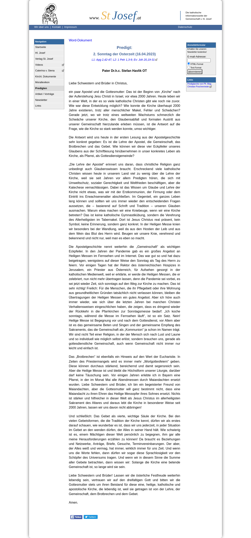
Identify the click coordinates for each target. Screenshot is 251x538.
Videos (39, 64)
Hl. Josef (40, 52)
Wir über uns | (43, 26)
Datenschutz (185, 26)
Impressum (70, 26)
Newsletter (41, 99)
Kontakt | (58, 26)
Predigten (41, 88)
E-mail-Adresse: (196, 56)
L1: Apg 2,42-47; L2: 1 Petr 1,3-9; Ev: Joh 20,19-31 (123, 59)
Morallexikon (42, 82)
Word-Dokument (80, 40)
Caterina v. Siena (44, 70)
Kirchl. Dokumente (45, 76)
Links (38, 105)
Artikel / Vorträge (44, 93)
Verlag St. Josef (44, 58)
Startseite (40, 47)
